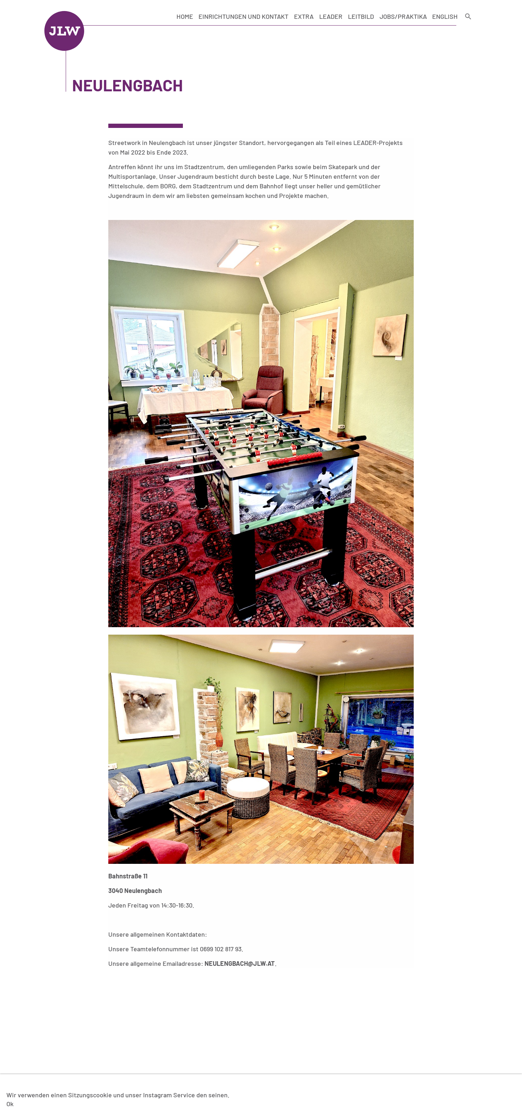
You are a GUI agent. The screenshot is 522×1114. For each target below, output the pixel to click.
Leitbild (361, 16)
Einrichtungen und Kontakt (243, 16)
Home (184, 16)
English (445, 16)
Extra (304, 16)
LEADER (330, 16)
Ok (9, 1104)
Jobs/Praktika (403, 16)
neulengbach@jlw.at (240, 963)
